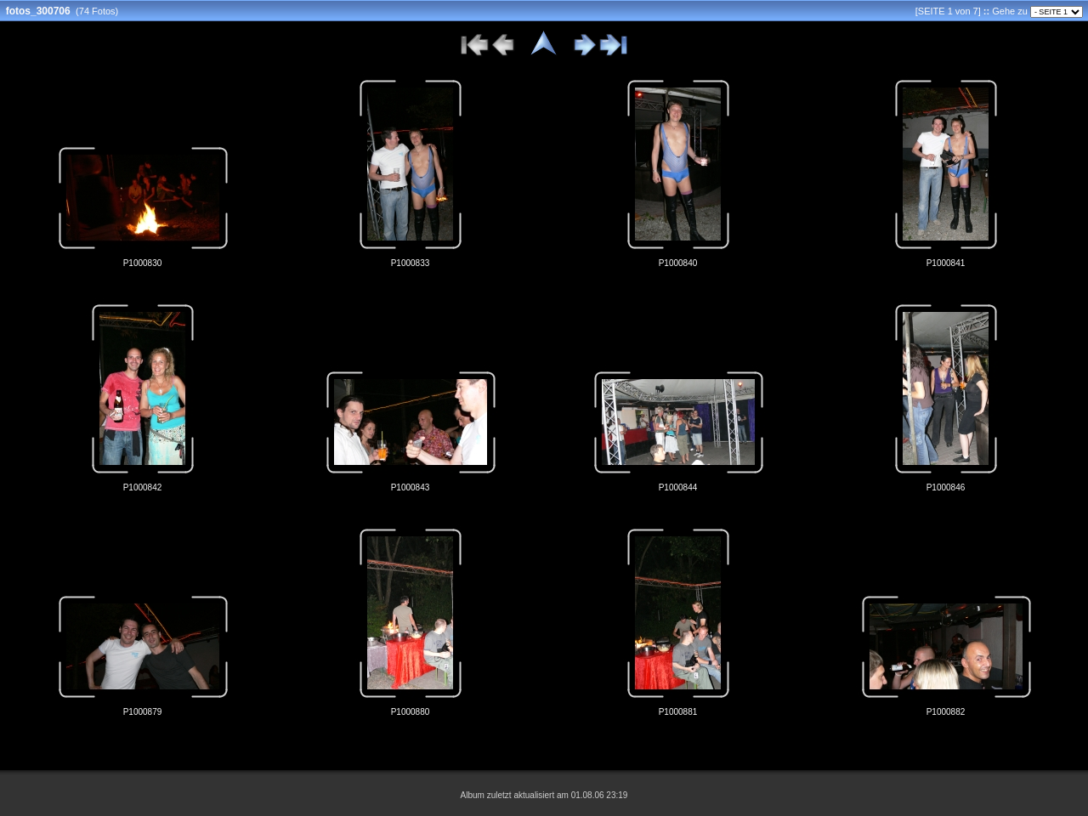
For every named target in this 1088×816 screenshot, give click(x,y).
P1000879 (142, 712)
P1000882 (946, 712)
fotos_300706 (38, 11)
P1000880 (410, 712)
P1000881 (678, 712)
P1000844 (678, 487)
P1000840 (678, 263)
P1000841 (946, 263)
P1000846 (946, 487)
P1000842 (142, 487)
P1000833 (410, 263)
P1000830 (142, 263)
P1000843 (410, 487)
